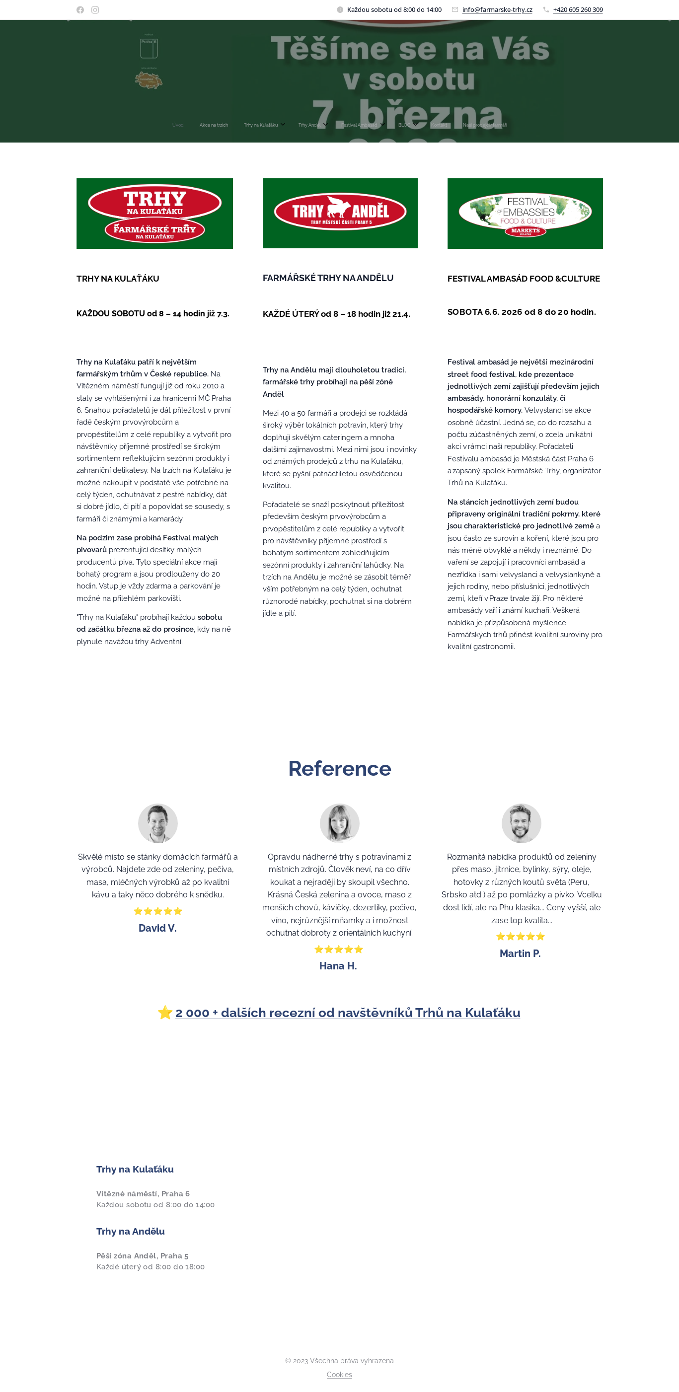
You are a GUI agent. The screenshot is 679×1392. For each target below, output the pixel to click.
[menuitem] (278, 125)
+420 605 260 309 (578, 9)
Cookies (339, 1375)
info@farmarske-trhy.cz (497, 9)
